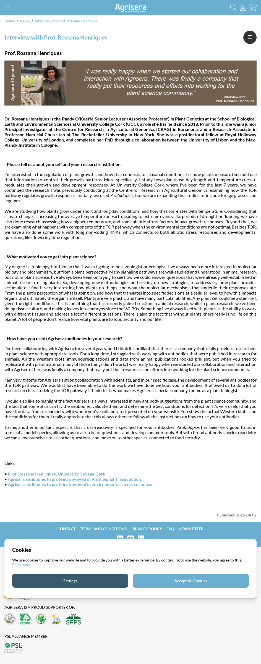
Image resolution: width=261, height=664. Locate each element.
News (24, 21)
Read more (21, 564)
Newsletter (191, 528)
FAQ (170, 528)
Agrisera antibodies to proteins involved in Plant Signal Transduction (74, 479)
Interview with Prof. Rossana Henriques (66, 21)
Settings (70, 580)
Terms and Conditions (103, 528)
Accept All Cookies (190, 580)
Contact (66, 528)
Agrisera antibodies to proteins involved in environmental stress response (80, 484)
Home (9, 21)
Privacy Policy (146, 528)
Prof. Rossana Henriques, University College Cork (56, 473)
